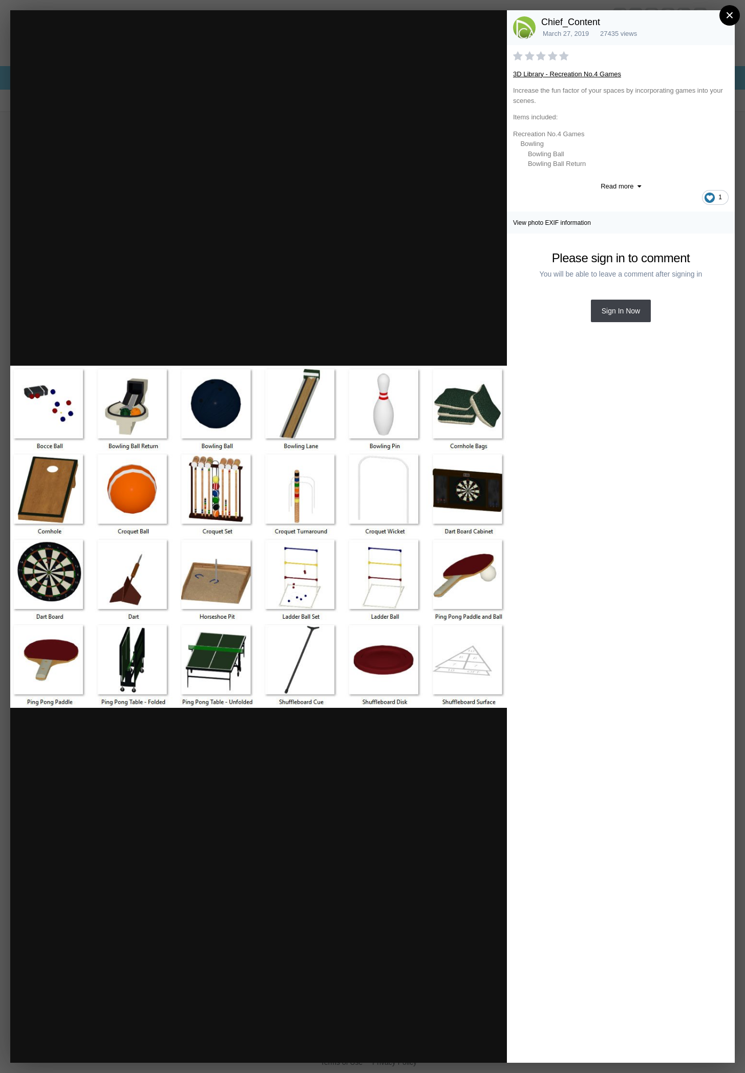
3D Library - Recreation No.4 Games (567, 74)
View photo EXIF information (552, 222)
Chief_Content (570, 22)
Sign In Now (621, 311)
